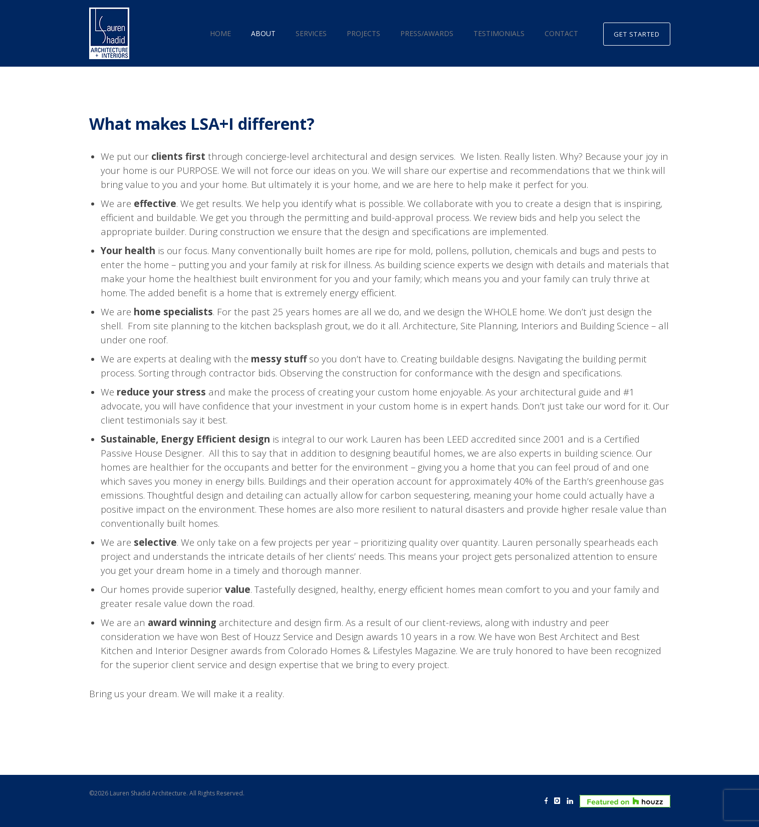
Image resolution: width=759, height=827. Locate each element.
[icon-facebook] (549, 801)
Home (220, 33)
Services (311, 33)
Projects (363, 33)
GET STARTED (637, 34)
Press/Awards (426, 33)
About (263, 33)
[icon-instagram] (559, 801)
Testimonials (499, 33)
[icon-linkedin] (572, 801)
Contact (561, 33)
